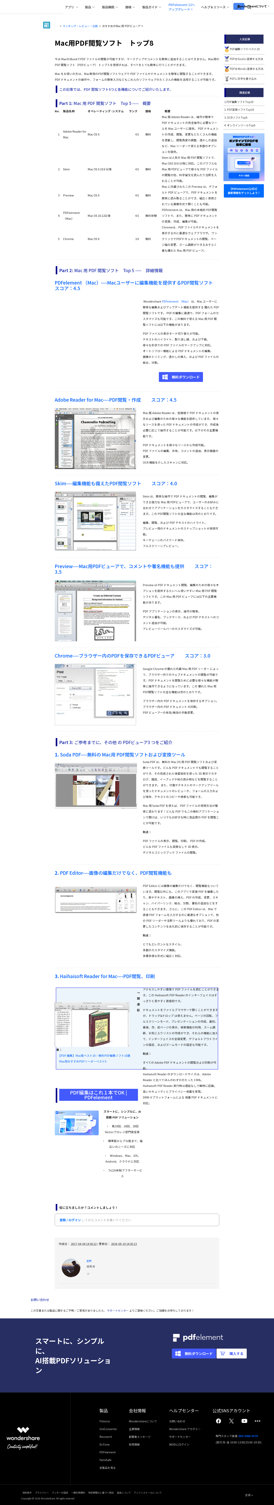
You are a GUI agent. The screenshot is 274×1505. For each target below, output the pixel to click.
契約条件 (25, 1492)
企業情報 (136, 1430)
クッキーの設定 (72, 1492)
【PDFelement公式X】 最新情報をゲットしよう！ (244, 191)
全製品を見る (107, 1468)
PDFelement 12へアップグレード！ (189, 7)
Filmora (104, 1422)
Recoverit (105, 1437)
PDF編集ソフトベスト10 (245, 49)
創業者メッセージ (141, 1437)
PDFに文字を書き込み (243, 79)
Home (57, 26)
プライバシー (47, 1492)
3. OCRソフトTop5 (235, 117)
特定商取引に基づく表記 (127, 1492)
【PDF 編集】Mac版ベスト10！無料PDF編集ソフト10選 (93, 1055)
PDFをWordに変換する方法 (246, 69)
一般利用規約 (97, 1492)
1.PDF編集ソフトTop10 (238, 102)
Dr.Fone (104, 1445)
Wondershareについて (145, 1422)
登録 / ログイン (70, 1220)
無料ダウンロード (186, 376)
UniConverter (108, 1430)
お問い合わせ (181, 1422)
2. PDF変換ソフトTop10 (239, 109)
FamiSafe (105, 1461)
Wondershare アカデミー (189, 1430)
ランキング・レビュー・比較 (80, 26)
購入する (214, 1367)
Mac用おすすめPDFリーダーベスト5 (81, 1061)
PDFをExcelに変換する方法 (246, 59)
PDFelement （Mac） (176, 301)
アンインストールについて (188, 1492)
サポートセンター (118, 1311)
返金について (157, 1492)
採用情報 (136, 1445)
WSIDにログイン (183, 1445)
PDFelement (107, 1453)
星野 (89, 1260)
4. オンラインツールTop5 (239, 125)
